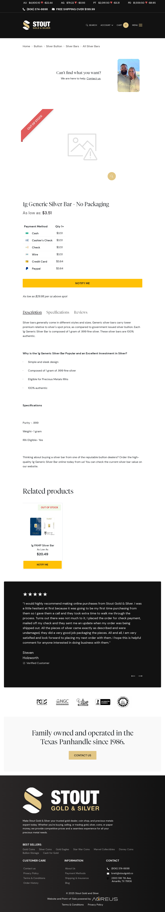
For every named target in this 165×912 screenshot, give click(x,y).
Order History (30, 882)
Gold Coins (29, 849)
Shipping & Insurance (77, 878)
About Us (70, 868)
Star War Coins (81, 849)
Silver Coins (45, 849)
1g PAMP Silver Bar (42, 545)
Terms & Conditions (34, 878)
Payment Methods (75, 873)
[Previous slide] (133, 676)
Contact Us (82, 755)
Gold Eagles (62, 849)
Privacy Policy (31, 873)
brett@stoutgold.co (122, 873)
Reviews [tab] (80, 312)
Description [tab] (32, 312)
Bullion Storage (31, 852)
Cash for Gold (51, 852)
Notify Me (82, 283)
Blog (67, 882)
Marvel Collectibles (104, 849)
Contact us (94, 78)
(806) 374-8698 (37, 9)
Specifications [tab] (57, 312)
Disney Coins (126, 849)
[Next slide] (140, 676)
